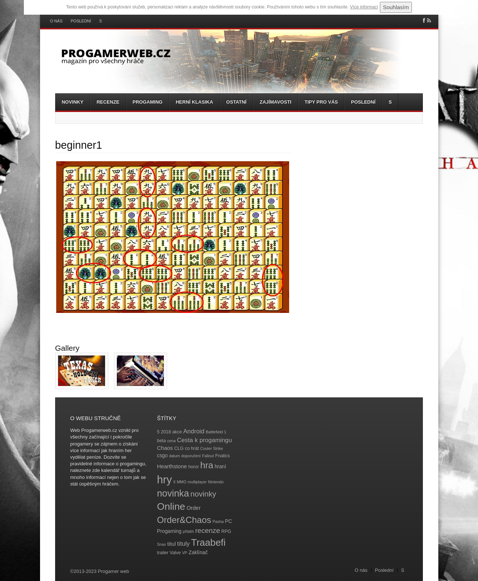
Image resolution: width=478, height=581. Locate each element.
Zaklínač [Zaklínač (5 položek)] (198, 552)
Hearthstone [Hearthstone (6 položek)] (172, 466)
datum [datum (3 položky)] (174, 456)
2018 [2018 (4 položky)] (166, 431)
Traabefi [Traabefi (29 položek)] (208, 542)
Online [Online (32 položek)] (171, 506)
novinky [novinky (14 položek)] (203, 494)
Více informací (364, 7)
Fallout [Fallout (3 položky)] (208, 456)
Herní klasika (194, 102)
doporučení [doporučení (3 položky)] (191, 456)
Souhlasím (396, 7)
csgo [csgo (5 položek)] (162, 455)
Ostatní (236, 102)
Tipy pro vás (321, 102)
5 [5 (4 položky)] (158, 431)
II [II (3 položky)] (174, 482)
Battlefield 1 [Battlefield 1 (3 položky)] (216, 432)
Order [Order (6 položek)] (194, 508)
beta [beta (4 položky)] (161, 440)
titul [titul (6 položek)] (171, 544)
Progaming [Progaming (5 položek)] (169, 531)
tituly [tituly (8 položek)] (183, 543)
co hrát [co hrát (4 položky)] (192, 448)
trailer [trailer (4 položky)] (162, 552)
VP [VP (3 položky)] (184, 553)
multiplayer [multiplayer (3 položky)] (197, 482)
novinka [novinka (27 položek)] (173, 493)
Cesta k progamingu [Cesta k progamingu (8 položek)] (204, 440)
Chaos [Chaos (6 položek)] (165, 448)
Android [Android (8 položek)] (194, 431)
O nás (56, 21)
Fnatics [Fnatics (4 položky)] (222, 455)
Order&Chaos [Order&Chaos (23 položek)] (184, 520)
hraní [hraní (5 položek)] (220, 466)
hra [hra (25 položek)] (206, 465)
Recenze (108, 102)
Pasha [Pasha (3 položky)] (217, 521)
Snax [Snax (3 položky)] (161, 544)
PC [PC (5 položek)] (228, 521)
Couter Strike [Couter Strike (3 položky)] (211, 448)
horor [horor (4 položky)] (193, 466)
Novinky (72, 102)
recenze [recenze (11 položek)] (207, 530)
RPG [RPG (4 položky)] (226, 531)
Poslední (81, 21)
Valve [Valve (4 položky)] (175, 552)
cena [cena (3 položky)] (171, 441)
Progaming (148, 102)
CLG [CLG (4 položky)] (178, 448)
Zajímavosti (275, 102)
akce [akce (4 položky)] (177, 431)
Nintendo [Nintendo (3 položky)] (216, 482)
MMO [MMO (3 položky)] (181, 482)
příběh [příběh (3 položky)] (188, 531)
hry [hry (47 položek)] (164, 479)
